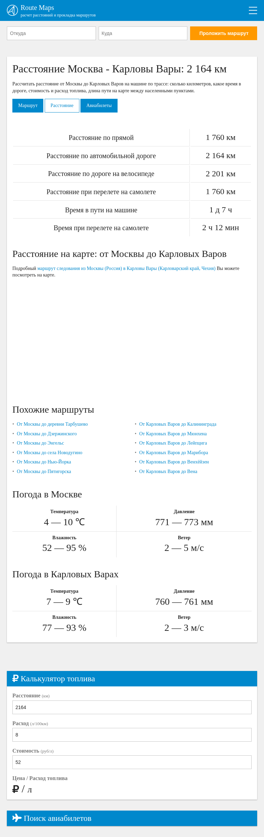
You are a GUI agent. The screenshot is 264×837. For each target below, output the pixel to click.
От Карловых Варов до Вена (168, 471)
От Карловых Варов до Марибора (173, 452)
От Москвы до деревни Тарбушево (52, 424)
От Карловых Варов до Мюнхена (173, 433)
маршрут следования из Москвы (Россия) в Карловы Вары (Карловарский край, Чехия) (126, 268)
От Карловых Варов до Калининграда (177, 424)
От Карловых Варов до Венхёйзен (174, 461)
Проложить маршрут (224, 33)
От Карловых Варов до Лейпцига (173, 443)
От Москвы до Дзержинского (47, 433)
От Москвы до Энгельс (40, 443)
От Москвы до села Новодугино (49, 452)
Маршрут (27, 105)
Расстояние (62, 105)
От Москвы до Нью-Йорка (44, 461)
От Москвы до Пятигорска (44, 471)
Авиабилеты (99, 105)
